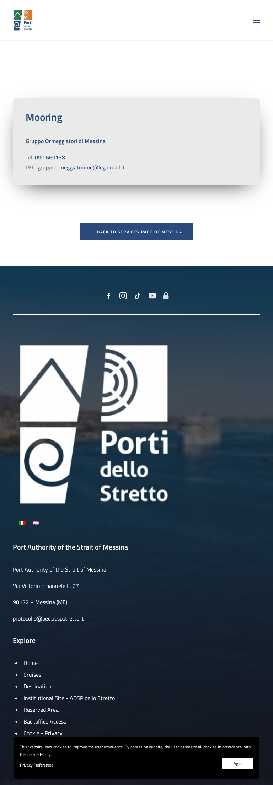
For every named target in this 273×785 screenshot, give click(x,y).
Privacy (54, 733)
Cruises (32, 674)
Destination (37, 686)
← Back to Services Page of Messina (136, 231)
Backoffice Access (44, 721)
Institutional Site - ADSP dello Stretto (69, 698)
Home (30, 663)
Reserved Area (41, 709)
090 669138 (50, 157)
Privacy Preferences (36, 765)
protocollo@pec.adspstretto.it (48, 618)
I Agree (237, 763)
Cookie (31, 733)
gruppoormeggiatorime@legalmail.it (81, 167)
